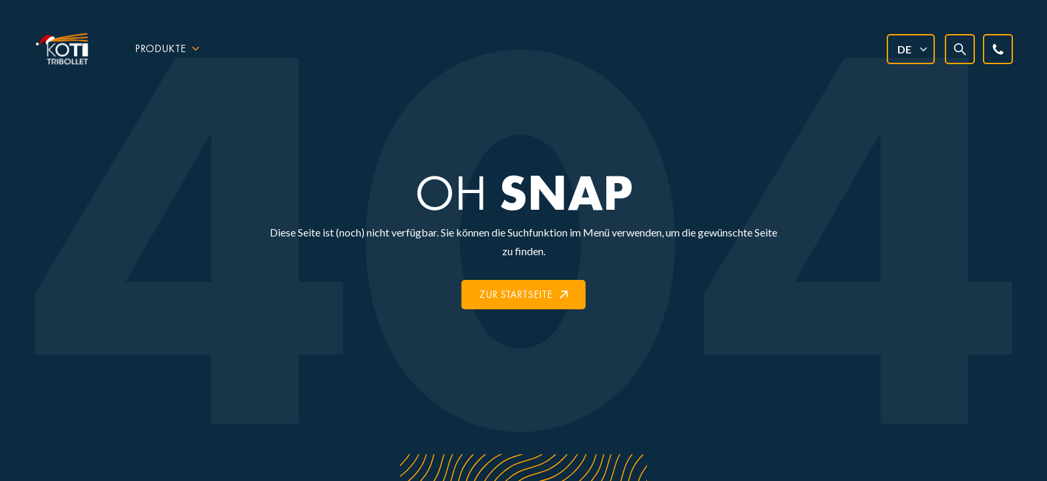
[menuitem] (910, 49)
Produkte (160, 48)
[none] (910, 49)
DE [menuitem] (904, 49)
